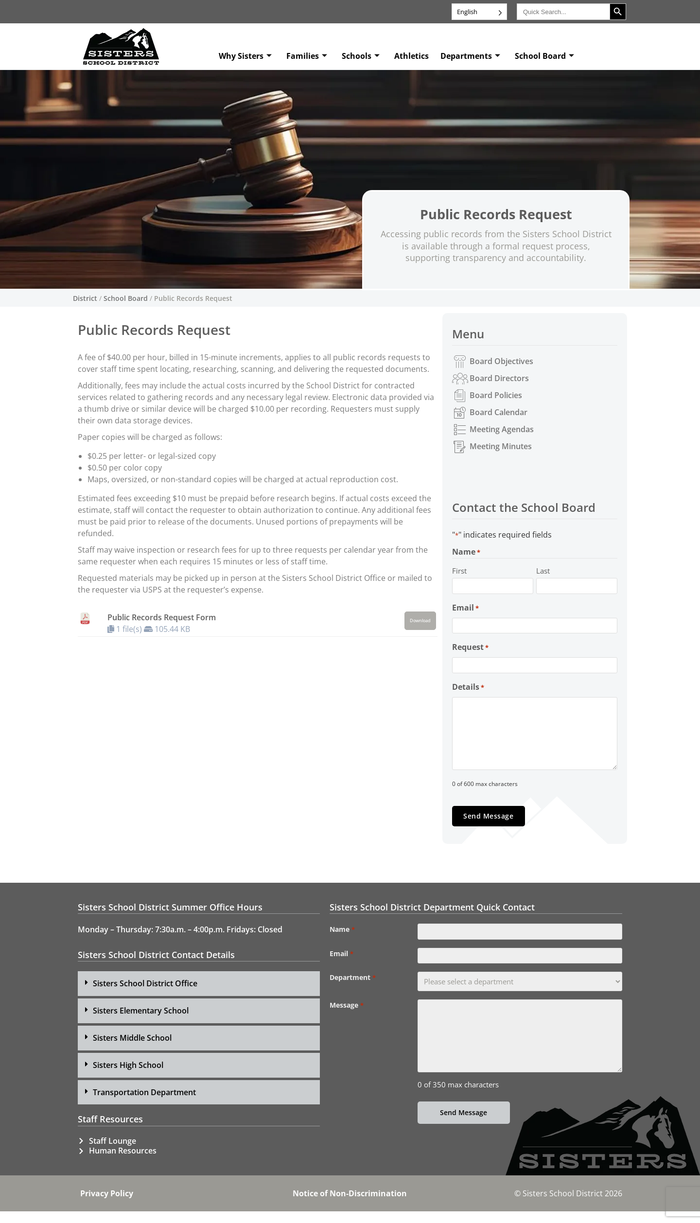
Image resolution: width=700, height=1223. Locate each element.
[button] (199, 995)
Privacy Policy (106, 1205)
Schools (361, 56)
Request (470, 655)
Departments (470, 56)
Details (468, 698)
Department (352, 996)
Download (420, 621)
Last (543, 571)
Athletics (411, 56)
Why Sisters (245, 56)
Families (306, 56)
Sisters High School (128, 1076)
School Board (544, 56)
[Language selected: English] (479, 11)
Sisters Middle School (132, 1049)
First (459, 571)
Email (465, 611)
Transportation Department (144, 1104)
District (85, 298)
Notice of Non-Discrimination (350, 1205)
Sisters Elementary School (141, 1022)
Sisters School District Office (145, 995)
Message (346, 1024)
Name (342, 941)
